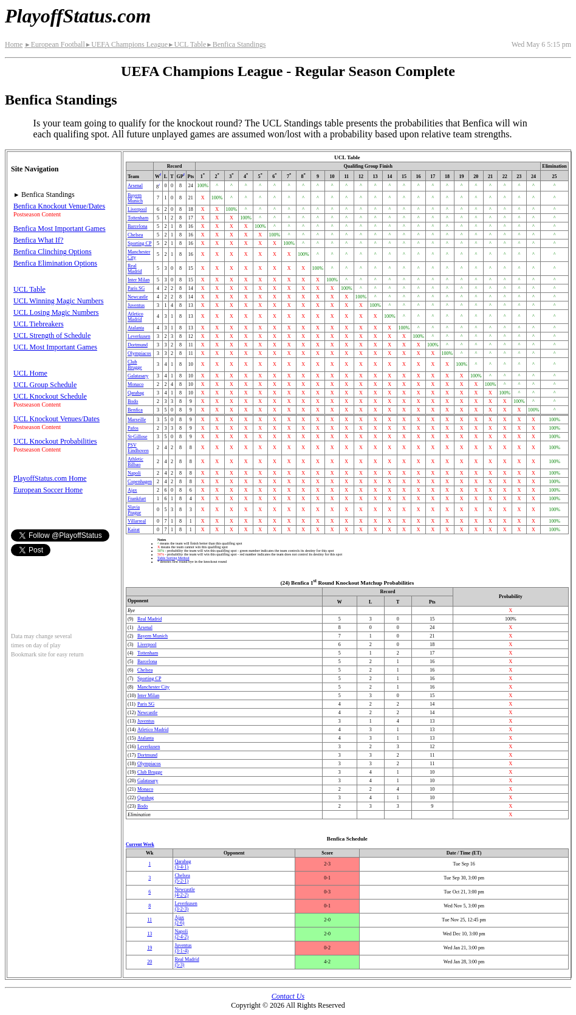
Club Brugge (135, 364)
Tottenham (138, 218)
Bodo (133, 401)
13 (149, 934)
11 (149, 920)
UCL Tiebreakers (38, 324)
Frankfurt (137, 498)
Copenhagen (140, 481)
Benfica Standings (236, 44)
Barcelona (137, 226)
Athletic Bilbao (135, 461)
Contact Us (288, 996)
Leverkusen (139, 336)
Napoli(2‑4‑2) (181, 934)
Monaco (135, 384)
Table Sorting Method (173, 558)
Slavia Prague (134, 509)
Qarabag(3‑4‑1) (182, 864)
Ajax (132, 490)
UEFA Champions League (126, 44)
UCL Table (187, 44)
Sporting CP (139, 243)
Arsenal (135, 185)
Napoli (134, 473)
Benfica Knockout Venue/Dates (59, 206)
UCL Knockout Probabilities (55, 441)
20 (149, 962)
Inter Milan (138, 280)
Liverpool (137, 209)
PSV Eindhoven (138, 447)
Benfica (135, 410)
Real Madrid (135, 268)
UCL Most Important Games (55, 347)
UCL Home (30, 373)
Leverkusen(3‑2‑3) (185, 906)
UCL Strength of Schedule (52, 335)
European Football (54, 44)
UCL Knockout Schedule (50, 396)
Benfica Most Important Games (59, 228)
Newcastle (138, 297)
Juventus (136, 305)
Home (13, 44)
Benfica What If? (38, 240)
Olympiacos (139, 353)
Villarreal (137, 521)
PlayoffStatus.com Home (49, 478)
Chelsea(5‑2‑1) (182, 878)
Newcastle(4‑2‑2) (184, 892)
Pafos (133, 428)
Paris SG (136, 288)
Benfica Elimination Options (55, 263)
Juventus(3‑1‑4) (182, 948)
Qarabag (136, 393)
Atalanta (136, 328)
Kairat (134, 529)
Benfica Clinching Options (52, 251)
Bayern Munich (135, 198)
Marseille (137, 419)
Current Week (140, 844)
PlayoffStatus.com (78, 16)
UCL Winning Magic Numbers (58, 301)
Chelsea (135, 235)
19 (149, 948)
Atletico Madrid (135, 316)
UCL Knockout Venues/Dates (56, 419)
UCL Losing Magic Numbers (56, 312)
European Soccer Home (48, 490)
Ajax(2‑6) (179, 920)
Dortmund (138, 345)
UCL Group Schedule (45, 384)
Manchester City (153, 687)
